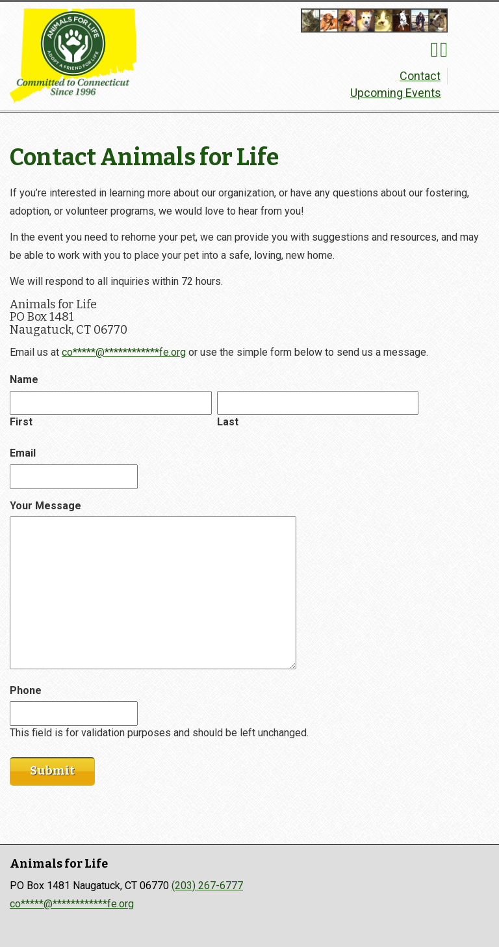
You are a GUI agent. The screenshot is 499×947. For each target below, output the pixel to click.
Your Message (45, 506)
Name (24, 379)
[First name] (111, 403)
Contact (420, 76)
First (21, 422)
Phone (26, 690)
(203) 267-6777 (207, 885)
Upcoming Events (395, 93)
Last (227, 422)
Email (23, 453)
